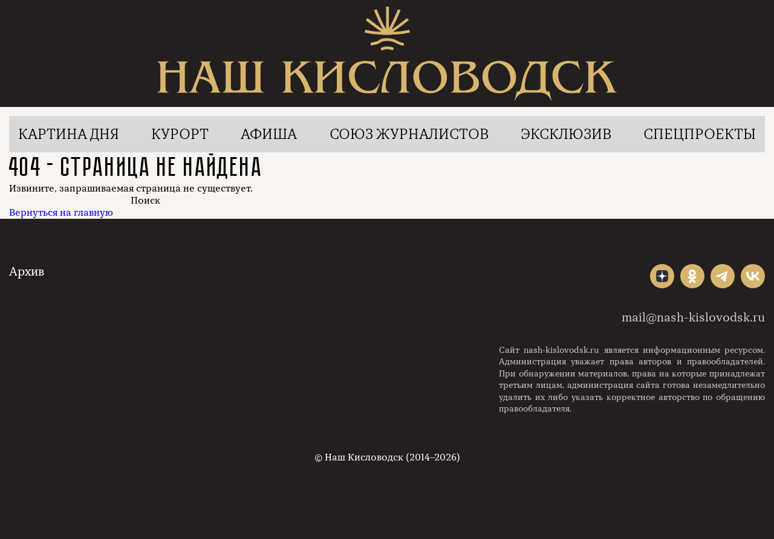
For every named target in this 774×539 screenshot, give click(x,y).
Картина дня (68, 134)
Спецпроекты (699, 134)
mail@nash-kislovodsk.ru (693, 317)
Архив (26, 271)
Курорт (180, 134)
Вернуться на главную (61, 213)
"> (662, 276)
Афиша (269, 134)
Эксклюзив (566, 134)
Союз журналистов (409, 134)
